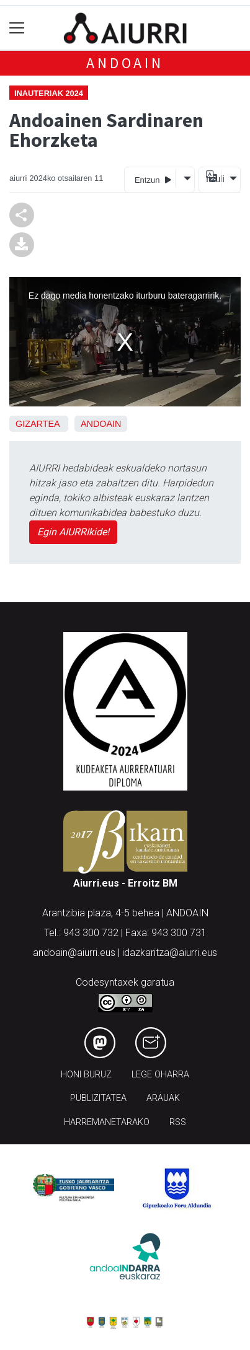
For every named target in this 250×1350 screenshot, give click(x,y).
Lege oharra (160, 1074)
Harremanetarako (107, 1122)
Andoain (125, 62)
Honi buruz (86, 1074)
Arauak (163, 1098)
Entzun (153, 179)
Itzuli (213, 179)
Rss (177, 1122)
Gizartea (38, 424)
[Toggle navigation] (17, 28)
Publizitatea (98, 1098)
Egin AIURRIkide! (73, 532)
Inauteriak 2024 (48, 93)
